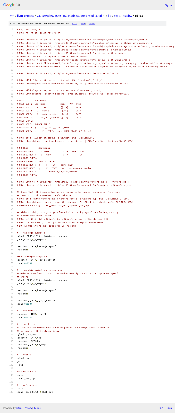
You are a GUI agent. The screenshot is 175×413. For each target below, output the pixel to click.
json (169, 407)
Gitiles (19, 407)
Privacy (28, 407)
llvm (11, 16)
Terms (37, 407)
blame (92, 23)
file (74, 23)
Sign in (168, 5)
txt (161, 407)
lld (109, 16)
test (117, 16)
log (83, 23)
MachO (127, 16)
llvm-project (25, 16)
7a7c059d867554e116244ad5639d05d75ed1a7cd (69, 16)
